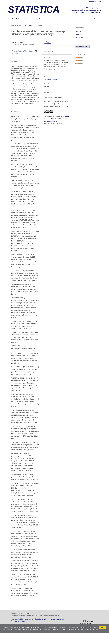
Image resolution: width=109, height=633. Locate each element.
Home (12, 25)
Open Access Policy (58, 124)
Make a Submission (82, 46)
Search (97, 19)
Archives (19, 19)
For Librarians (79, 37)
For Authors (78, 34)
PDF (48, 42)
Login (99, 1)
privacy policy (37, 629)
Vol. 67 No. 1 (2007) (30, 25)
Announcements (30, 19)
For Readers (78, 31)
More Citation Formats (52, 70)
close (102, 627)
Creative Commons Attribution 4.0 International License (56, 119)
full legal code (54, 121)
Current (10, 19)
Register (93, 1)
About (41, 19)
